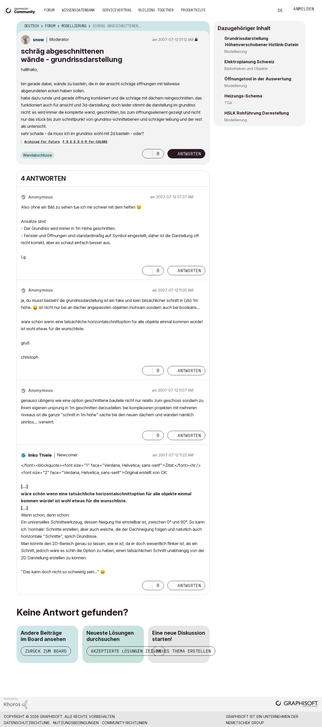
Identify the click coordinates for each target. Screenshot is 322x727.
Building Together (156, 10)
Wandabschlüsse (37, 155)
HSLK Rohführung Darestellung (256, 113)
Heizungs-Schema (243, 95)
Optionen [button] (202, 26)
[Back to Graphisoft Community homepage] (21, 10)
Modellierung (235, 51)
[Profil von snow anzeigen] (38, 39)
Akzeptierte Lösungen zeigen (126, 651)
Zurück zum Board (46, 651)
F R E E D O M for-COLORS (85, 142)
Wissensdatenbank (78, 10)
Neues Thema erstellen (184, 651)
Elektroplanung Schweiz (249, 61)
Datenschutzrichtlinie (27, 723)
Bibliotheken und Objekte (246, 68)
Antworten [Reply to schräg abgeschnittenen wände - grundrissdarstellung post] (189, 153)
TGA (228, 103)
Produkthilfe (193, 10)
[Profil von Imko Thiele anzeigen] (40, 455)
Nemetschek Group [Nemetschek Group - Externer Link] (245, 723)
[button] (147, 153)
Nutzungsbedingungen (76, 723)
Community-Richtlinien (124, 723)
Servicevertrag (116, 10)
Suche (264, 10)
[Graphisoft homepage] (297, 704)
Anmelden (303, 9)
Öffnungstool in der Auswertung (257, 78)
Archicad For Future (42, 142)
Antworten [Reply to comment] (189, 270)
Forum (49, 10)
